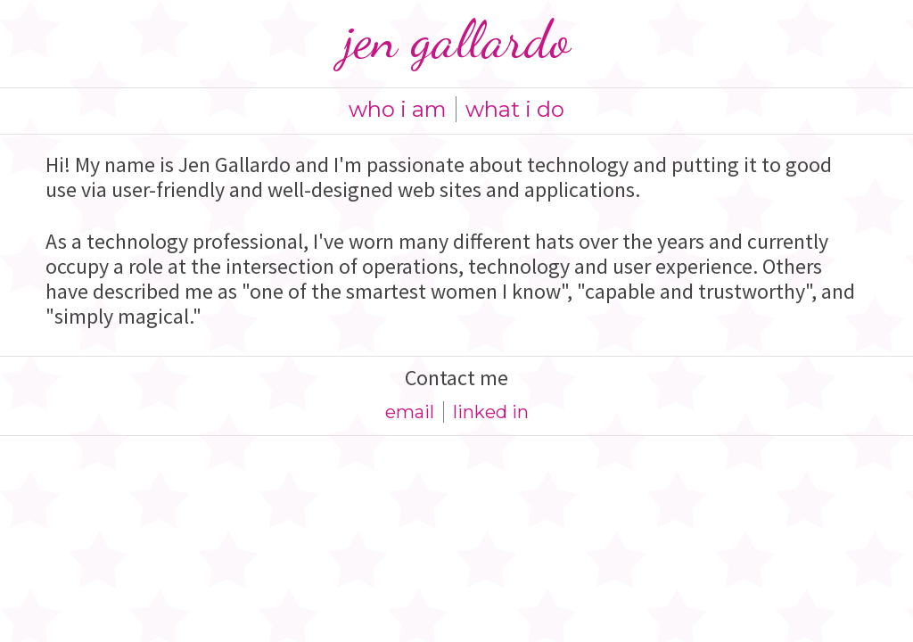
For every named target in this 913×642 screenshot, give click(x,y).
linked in (491, 412)
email (409, 412)
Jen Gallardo (456, 39)
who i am (398, 109)
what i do (514, 109)
